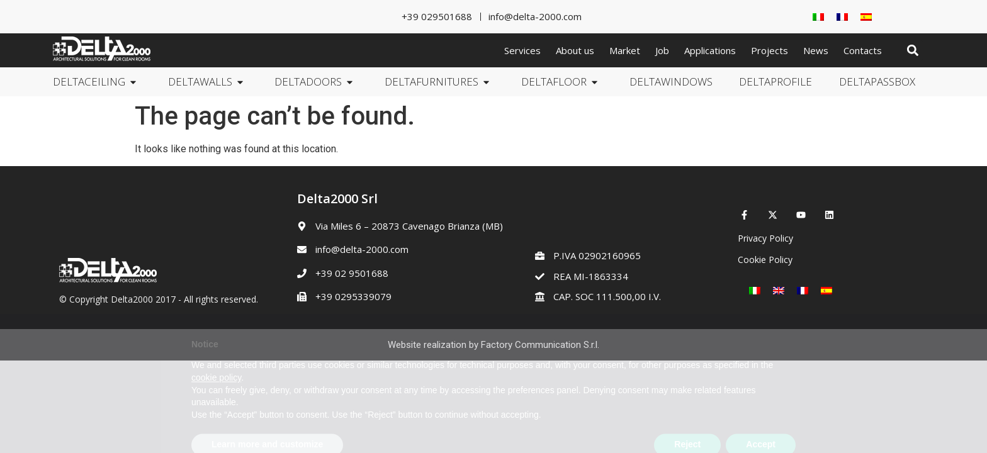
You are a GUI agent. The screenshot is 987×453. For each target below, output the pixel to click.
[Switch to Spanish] (866, 16)
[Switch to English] (779, 290)
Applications (710, 50)
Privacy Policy (765, 238)
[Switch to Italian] (818, 16)
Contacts (862, 50)
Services (522, 50)
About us (575, 50)
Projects (769, 50)
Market (624, 50)
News (815, 50)
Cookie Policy (765, 260)
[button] (912, 50)
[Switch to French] (842, 16)
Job (662, 50)
